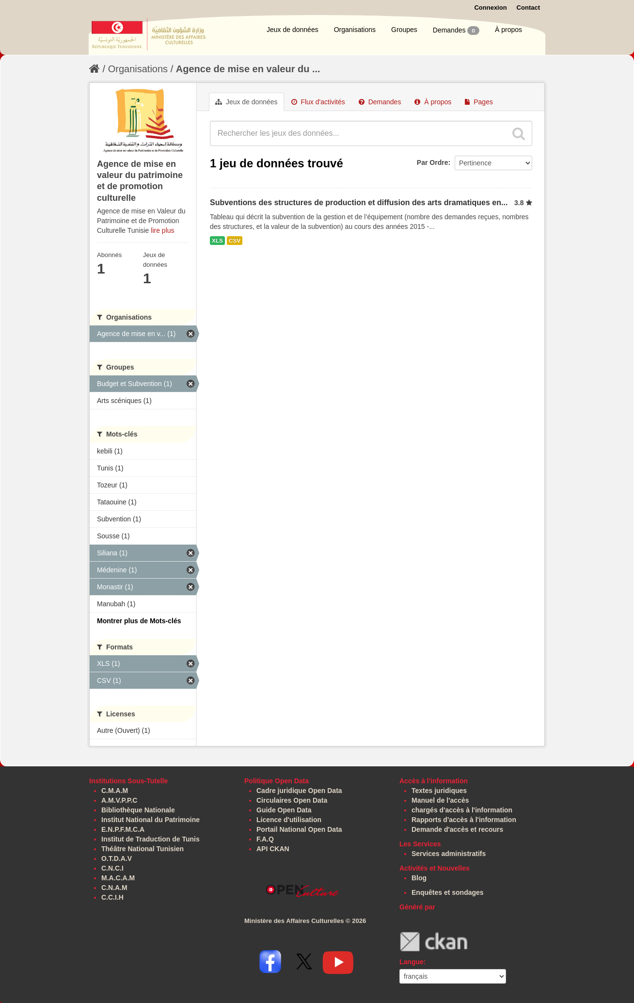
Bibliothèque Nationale (138, 810)
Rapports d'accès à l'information (464, 820)
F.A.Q (265, 839)
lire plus (162, 230)
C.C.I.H (112, 897)
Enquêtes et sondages (448, 892)
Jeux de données (292, 29)
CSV (234, 240)
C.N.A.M (114, 887)
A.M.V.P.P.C (119, 800)
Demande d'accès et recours (457, 829)
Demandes (456, 30)
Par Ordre (432, 162)
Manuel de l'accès (440, 800)
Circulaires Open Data (291, 800)
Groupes (404, 29)
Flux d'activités (318, 102)
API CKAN (272, 849)
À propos (508, 29)
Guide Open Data (284, 810)
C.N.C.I (112, 868)
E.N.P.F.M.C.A (122, 829)
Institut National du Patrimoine (150, 820)
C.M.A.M (114, 790)
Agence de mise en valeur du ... (248, 69)
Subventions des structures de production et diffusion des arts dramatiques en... (358, 202)
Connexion (490, 7)
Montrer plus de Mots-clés (139, 621)
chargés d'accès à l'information (462, 810)
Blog (419, 878)
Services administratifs (449, 853)
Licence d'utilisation (288, 820)
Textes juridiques (439, 790)
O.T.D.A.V (116, 858)
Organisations (355, 29)
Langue (411, 962)
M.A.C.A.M (118, 878)
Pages (479, 102)
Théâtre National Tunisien (142, 849)
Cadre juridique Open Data (299, 790)
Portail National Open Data (299, 829)
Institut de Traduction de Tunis (150, 839)
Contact (528, 7)
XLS (217, 240)
